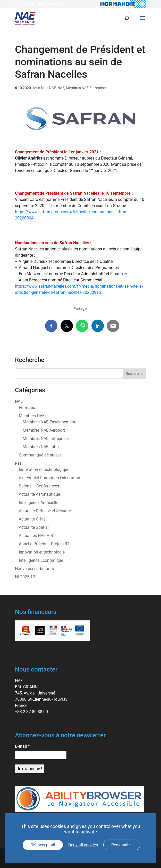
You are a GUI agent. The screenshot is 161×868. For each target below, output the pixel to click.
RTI (18, 463)
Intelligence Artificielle (38, 502)
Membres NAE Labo (41, 446)
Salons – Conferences (39, 486)
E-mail (22, 746)
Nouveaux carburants (34, 568)
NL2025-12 (25, 576)
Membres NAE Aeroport (44, 430)
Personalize (121, 844)
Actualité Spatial (34, 527)
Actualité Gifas (32, 519)
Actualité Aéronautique (39, 494)
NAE (60, 88)
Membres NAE (44, 88)
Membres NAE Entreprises (86, 88)
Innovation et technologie (42, 552)
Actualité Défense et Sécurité (45, 510)
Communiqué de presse (40, 455)
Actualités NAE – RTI (37, 535)
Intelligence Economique (41, 560)
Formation (28, 407)
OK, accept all (42, 844)
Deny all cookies (83, 844)
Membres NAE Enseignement (49, 422)
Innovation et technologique (44, 469)
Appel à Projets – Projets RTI (45, 543)
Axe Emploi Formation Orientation (49, 477)
